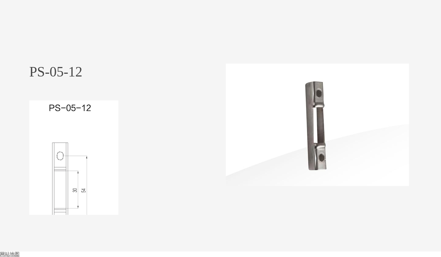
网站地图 (10, 254)
